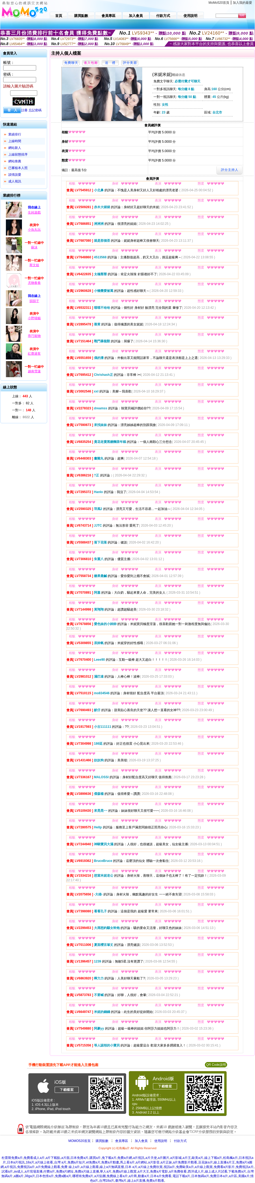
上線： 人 (22, 396)
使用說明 (160, 1141)
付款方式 (180, 1141)
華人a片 (105, 1171)
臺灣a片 (121, 1180)
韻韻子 (34, 301)
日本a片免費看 (160, 1176)
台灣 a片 (60, 1162)
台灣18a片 (106, 1180)
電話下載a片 (181, 1176)
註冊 (24, 110)
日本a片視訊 (16, 1162)
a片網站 (141, 1162)
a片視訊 (139, 1158)
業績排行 (14, 134)
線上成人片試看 (216, 1171)
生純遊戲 (34, 212)
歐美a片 (197, 1158)
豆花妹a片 (205, 1162)
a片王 (187, 1158)
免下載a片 (109, 1158)
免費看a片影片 (224, 1167)
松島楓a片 (230, 1158)
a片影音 (154, 1162)
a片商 (133, 1176)
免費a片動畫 (110, 1162)
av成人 (19, 1171)
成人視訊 (14, 181)
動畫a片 (143, 1176)
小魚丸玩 (34, 230)
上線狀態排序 (18, 154)
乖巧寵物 (34, 336)
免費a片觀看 (155, 1180)
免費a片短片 (76, 1162)
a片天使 (151, 1158)
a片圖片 (163, 1158)
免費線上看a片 (117, 1176)
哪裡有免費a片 (82, 1176)
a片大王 (143, 1171)
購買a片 (95, 1158)
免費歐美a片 (185, 1167)
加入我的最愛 (242, 3)
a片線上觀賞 (204, 1167)
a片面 (65, 1158)
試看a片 (7, 1171)
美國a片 (244, 1176)
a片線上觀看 (90, 1167)
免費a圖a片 (63, 1176)
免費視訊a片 (26, 1167)
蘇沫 (34, 247)
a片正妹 (166, 1162)
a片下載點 (53, 1158)
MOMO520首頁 (79, 1141)
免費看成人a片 (34, 1158)
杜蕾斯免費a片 (12, 1158)
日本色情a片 (45, 1176)
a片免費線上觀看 (48, 1167)
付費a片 (49, 1171)
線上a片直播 (136, 1180)
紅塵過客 (34, 353)
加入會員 (141, 1141)
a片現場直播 (34, 1171)
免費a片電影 (159, 1171)
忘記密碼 (35, 110)
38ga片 (30, 1176)
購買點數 (101, 1141)
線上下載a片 (213, 1158)
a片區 (233, 1176)
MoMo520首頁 (219, 3)
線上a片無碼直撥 (112, 1167)
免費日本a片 (219, 1176)
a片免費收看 (178, 1171)
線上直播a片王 (224, 1162)
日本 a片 (131, 1167)
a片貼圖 (100, 1176)
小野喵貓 (34, 318)
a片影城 (176, 1158)
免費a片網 (124, 1158)
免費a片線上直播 (87, 1171)
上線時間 (14, 141)
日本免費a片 (79, 1158)
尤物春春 (34, 283)
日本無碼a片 (200, 1176)
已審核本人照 (18, 168)
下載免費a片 (237, 1171)
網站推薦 (14, 161)
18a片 (30, 1162)
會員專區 (121, 1141)
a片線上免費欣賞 (150, 1167)
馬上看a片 (127, 1162)
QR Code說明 (216, 1065)
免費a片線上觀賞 (124, 1171)
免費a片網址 (65, 1171)
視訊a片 (169, 1167)
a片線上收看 (44, 1162)
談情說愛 (14, 175)
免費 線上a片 (70, 1167)
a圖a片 (19, 1176)
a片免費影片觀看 (185, 1162)
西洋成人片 (196, 1171)
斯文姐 (34, 265)
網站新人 (14, 148)
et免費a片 (93, 1162)
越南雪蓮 (34, 371)
